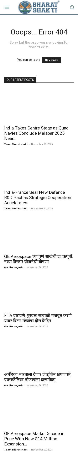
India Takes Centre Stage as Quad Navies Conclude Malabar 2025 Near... (36, 133)
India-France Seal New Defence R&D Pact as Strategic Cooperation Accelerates (37, 197)
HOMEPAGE (51, 60)
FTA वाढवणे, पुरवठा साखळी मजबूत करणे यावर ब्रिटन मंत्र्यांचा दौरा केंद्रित (38, 318)
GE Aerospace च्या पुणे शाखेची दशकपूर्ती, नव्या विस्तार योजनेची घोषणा (38, 259)
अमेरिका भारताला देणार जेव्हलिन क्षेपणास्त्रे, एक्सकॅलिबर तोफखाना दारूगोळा (38, 377)
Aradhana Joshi (14, 267)
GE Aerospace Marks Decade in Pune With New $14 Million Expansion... (34, 439)
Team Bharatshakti (16, 144)
